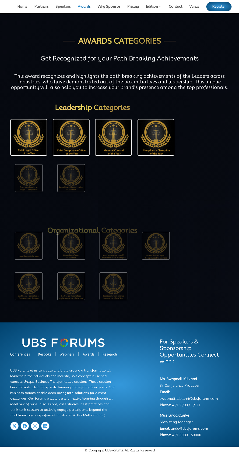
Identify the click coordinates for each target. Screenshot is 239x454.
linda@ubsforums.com (189, 428)
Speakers (63, 6)
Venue (194, 6)
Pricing (133, 6)
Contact (175, 6)
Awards (84, 6)
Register (219, 6)
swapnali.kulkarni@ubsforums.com (189, 399)
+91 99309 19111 (186, 405)
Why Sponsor (109, 6)
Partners (41, 6)
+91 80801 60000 (186, 435)
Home (22, 6)
